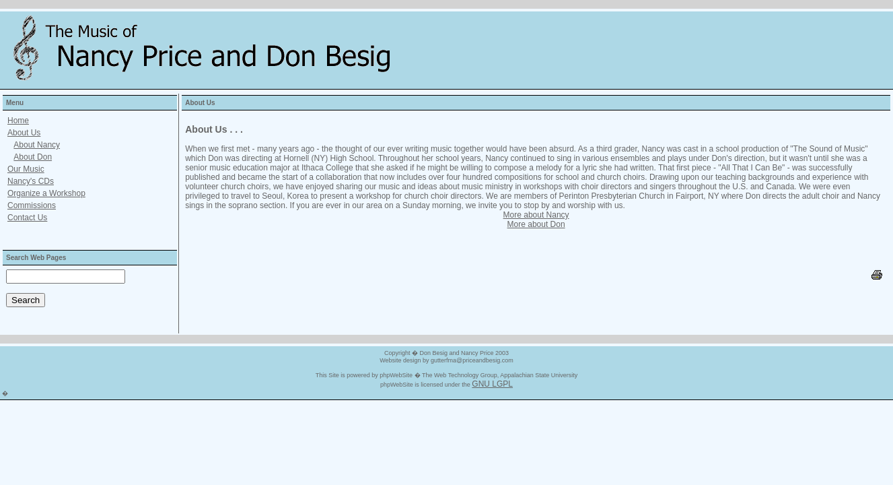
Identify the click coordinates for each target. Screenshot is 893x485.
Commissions (31, 205)
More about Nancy (536, 215)
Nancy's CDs (30, 181)
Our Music (25, 169)
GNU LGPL (492, 384)
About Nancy (36, 145)
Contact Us (27, 217)
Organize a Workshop (46, 193)
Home (18, 120)
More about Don (536, 224)
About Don (32, 157)
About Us (23, 132)
